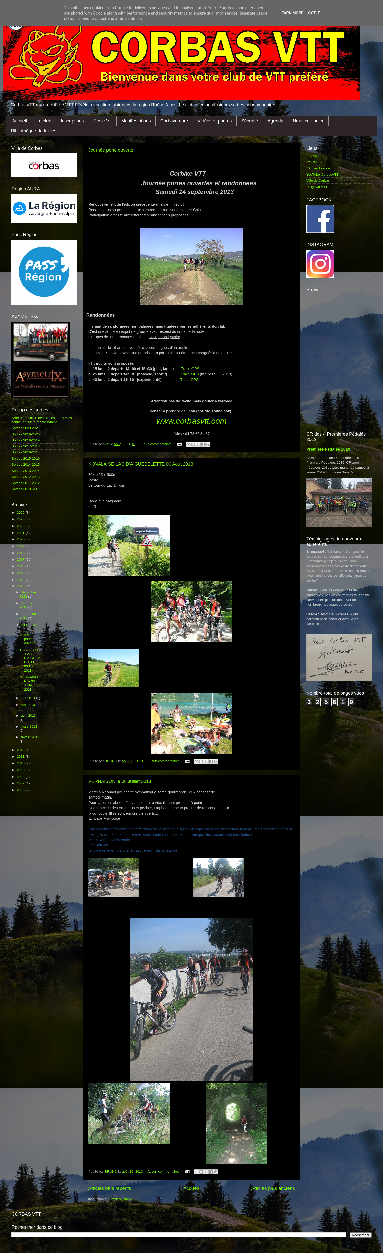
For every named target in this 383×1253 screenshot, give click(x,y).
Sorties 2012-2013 (25, 477)
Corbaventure (174, 121)
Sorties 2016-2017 (25, 452)
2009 (21, 770)
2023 (21, 519)
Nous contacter (308, 121)
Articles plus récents (109, 1188)
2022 (21, 526)
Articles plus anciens (273, 1188)
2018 (21, 553)
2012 (21, 750)
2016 (21, 566)
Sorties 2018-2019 (25, 440)
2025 (21, 512)
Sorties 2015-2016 (25, 458)
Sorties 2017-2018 (25, 446)
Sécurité (249, 121)
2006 (21, 790)
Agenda (275, 121)
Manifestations (136, 121)
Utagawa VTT (317, 187)
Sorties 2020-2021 (25, 428)
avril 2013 (28, 715)
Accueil (19, 121)
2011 (21, 756)
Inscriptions (72, 121)
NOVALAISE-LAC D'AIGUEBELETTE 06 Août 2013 (140, 464)
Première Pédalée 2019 (328, 449)
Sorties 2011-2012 (25, 483)
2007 (21, 783)
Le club (44, 121)
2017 (21, 559)
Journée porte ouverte (110, 150)
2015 (21, 573)
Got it (314, 13)
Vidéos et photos (215, 121)
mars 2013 (29, 726)
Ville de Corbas (318, 180)
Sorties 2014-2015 (25, 464)
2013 (21, 586)
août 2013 (28, 625)
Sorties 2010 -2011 (26, 489)
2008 (21, 777)
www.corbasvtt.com (191, 420)
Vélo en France (318, 168)
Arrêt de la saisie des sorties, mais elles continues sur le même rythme (41, 420)
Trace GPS (190, 369)
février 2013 (30, 737)
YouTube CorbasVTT (322, 174)
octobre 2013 (25, 605)
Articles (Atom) (120, 1199)
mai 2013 (28, 705)
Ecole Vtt (102, 121)
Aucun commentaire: (155, 444)
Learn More (291, 13)
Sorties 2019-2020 (25, 434)
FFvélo (311, 156)
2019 (21, 546)
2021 (21, 533)
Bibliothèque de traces (33, 130)
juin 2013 (28, 698)
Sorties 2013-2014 (25, 471)
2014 (21, 580)
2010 (21, 763)
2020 (21, 539)
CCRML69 (314, 162)
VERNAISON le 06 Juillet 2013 (119, 781)
